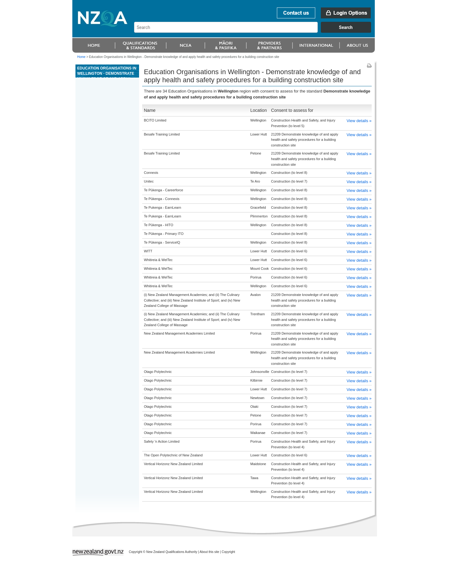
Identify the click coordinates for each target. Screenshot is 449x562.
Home (81, 57)
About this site (209, 552)
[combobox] (255, 31)
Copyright (228, 552)
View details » (359, 120)
